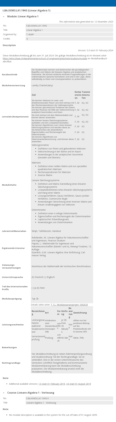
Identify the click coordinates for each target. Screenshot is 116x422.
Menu (4, 3)
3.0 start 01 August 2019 (78, 383)
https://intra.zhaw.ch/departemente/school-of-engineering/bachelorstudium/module (45, 58)
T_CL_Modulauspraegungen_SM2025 (69, 304)
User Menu (112, 3)
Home (10, 3)
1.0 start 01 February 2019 (52, 383)
